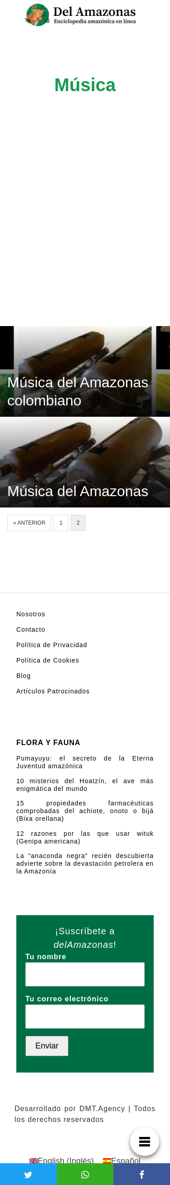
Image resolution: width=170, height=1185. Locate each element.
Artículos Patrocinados (53, 691)
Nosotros (30, 614)
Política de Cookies (47, 660)
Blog (23, 675)
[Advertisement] (85, 236)
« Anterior (29, 523)
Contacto (30, 629)
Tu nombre (85, 965)
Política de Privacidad (51, 645)
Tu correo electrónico (85, 1007)
